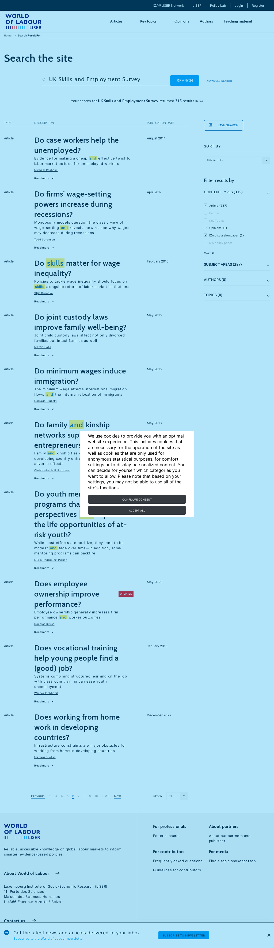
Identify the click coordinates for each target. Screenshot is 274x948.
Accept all (137, 510)
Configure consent (137, 499)
